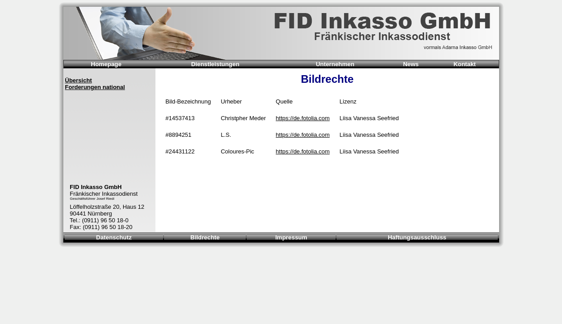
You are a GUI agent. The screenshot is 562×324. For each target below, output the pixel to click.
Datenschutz (114, 237)
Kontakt (464, 64)
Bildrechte (205, 237)
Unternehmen (335, 64)
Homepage (106, 64)
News (411, 64)
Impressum (291, 237)
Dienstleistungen (215, 64)
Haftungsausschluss (417, 237)
